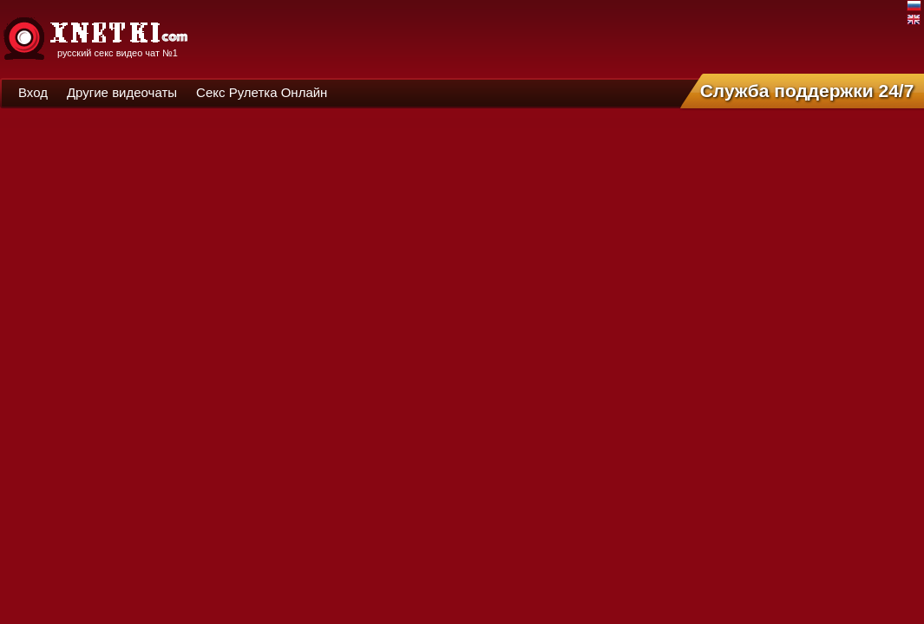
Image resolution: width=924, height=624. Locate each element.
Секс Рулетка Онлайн (261, 92)
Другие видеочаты (122, 92)
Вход (33, 92)
